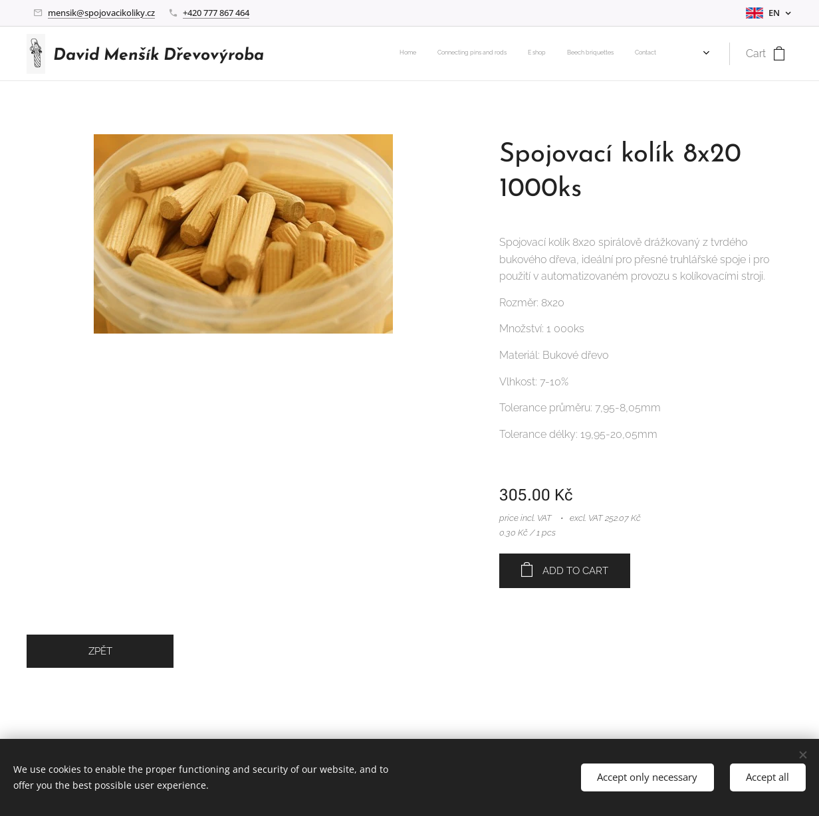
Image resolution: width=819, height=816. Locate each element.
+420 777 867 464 (216, 13)
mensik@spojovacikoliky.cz (101, 13)
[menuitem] (581, 53)
